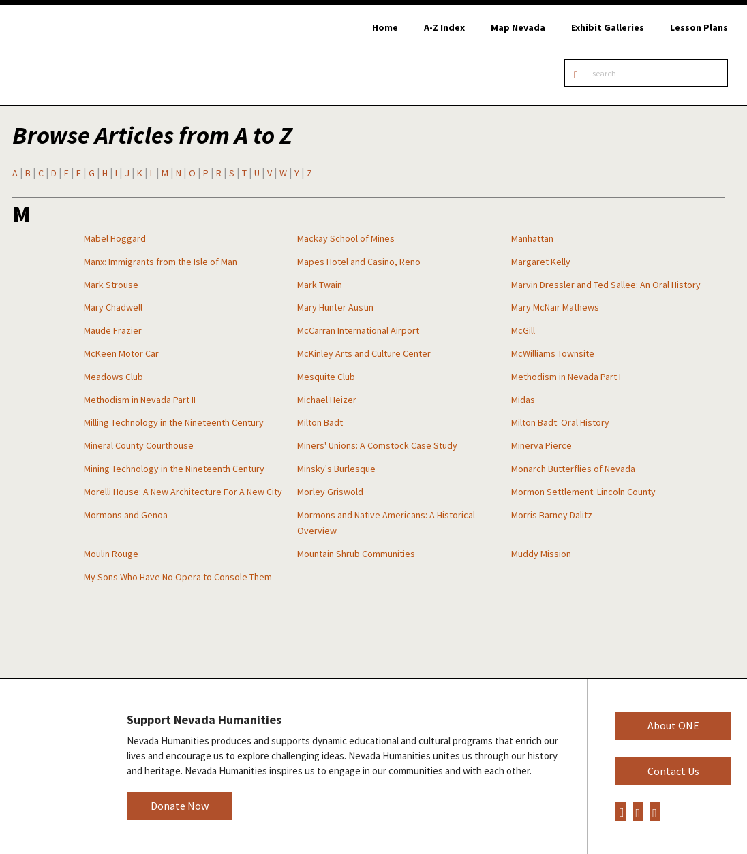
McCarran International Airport (358, 330)
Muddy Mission (541, 554)
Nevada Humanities (53, 766)
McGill (523, 330)
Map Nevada (518, 27)
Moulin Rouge (111, 554)
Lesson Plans (699, 27)
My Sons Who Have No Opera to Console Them (178, 577)
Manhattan (532, 238)
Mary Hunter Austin (335, 307)
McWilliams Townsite (552, 353)
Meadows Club (113, 376)
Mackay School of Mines (346, 238)
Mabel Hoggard (115, 238)
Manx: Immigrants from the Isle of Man (160, 261)
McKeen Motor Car (121, 353)
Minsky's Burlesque (336, 468)
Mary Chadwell (113, 307)
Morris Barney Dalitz (551, 515)
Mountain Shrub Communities (356, 554)
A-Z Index (444, 27)
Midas (523, 400)
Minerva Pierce (541, 445)
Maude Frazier (113, 330)
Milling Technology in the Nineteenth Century (174, 422)
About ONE (673, 725)
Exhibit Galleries (607, 27)
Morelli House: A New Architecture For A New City (183, 492)
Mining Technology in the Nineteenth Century (174, 468)
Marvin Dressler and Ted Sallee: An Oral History (606, 285)
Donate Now (180, 805)
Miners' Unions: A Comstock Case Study (377, 445)
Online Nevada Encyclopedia (81, 55)
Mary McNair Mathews (555, 307)
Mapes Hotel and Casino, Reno (359, 261)
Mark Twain (319, 285)
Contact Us (673, 771)
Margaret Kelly (540, 261)
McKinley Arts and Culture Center (364, 353)
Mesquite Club (326, 376)
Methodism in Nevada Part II (140, 400)
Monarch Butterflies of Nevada (573, 468)
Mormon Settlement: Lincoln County (583, 492)
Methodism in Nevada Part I (566, 376)
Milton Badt (320, 422)
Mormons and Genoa (126, 515)
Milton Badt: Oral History (560, 422)
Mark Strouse (111, 285)
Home (385, 27)
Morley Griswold (330, 492)
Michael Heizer (326, 400)
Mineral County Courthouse (139, 445)
